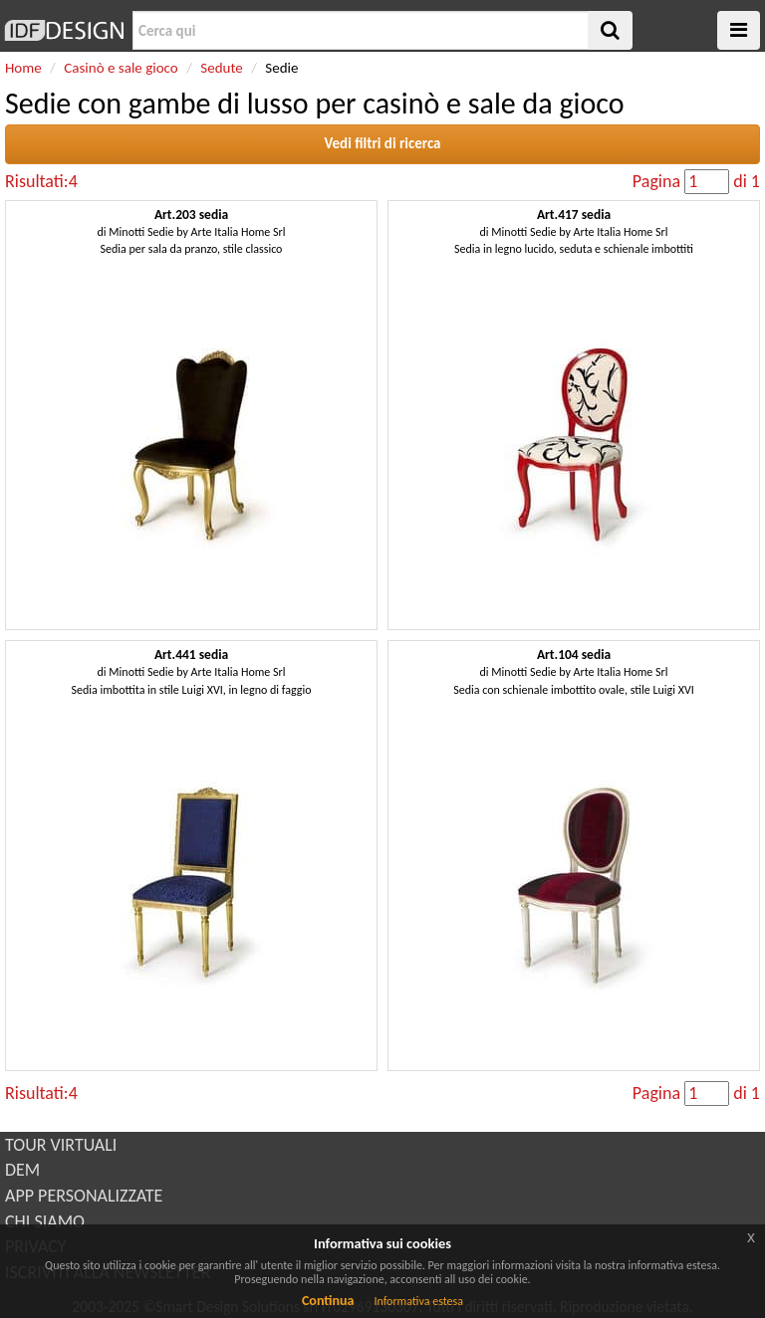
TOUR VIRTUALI (61, 1145)
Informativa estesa (418, 1301)
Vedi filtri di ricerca (382, 143)
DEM (22, 1170)
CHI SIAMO (45, 1221)
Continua (328, 1300)
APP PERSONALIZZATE (83, 1196)
